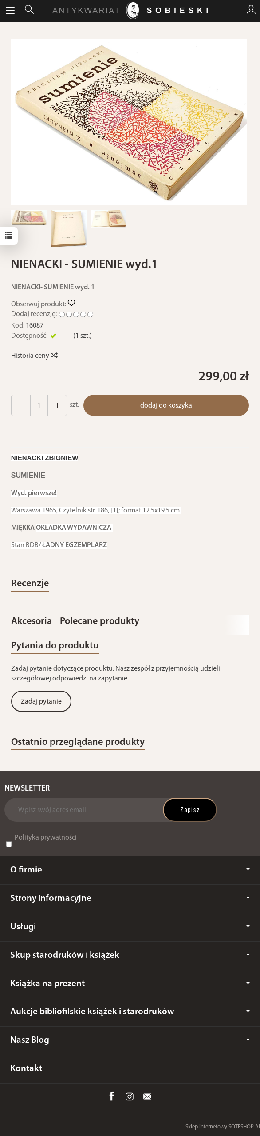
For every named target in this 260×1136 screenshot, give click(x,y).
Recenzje (30, 584)
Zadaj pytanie (41, 701)
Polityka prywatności (46, 837)
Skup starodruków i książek (130, 955)
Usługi (130, 927)
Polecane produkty (99, 621)
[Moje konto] (251, 10)
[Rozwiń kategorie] (10, 10)
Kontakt (26, 1068)
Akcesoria (31, 621)
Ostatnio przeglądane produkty (78, 742)
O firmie (130, 870)
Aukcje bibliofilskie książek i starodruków (130, 1011)
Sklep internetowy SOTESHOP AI (222, 1127)
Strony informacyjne (130, 898)
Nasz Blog (130, 1040)
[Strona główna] (130, 10)
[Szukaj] (29, 10)
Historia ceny (34, 356)
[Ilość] (39, 405)
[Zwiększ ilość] (21, 405)
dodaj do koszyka (166, 405)
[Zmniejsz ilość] (57, 405)
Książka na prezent (130, 983)
